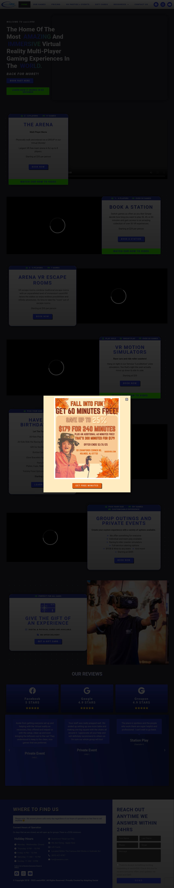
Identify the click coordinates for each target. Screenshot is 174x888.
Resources (121, 4)
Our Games (39, 4)
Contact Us (141, 4)
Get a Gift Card (48, 641)
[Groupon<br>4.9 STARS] (141, 690)
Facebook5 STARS (33, 700)
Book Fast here (20, 81)
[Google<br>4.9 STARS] (87, 690)
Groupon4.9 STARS (141, 700)
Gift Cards (101, 4)
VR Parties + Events (77, 4)
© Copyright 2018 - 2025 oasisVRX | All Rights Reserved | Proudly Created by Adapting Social (55, 880)
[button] (9, 750)
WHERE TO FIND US (36, 809)
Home (24, 4)
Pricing (56, 4)
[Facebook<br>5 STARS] (32, 690)
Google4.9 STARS (87, 700)
